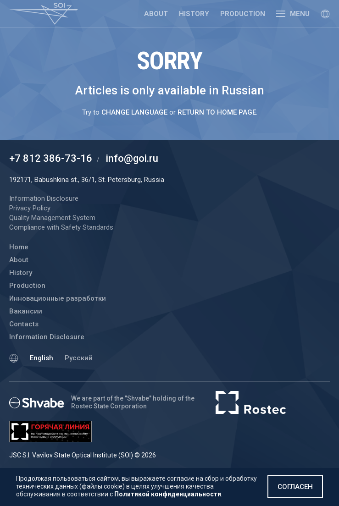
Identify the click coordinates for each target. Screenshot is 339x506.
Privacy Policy (29, 208)
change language (134, 112)
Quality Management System (52, 218)
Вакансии (25, 311)
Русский (79, 358)
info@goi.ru (132, 158)
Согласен (295, 487)
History (194, 14)
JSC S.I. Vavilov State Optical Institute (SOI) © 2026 (82, 455)
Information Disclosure (46, 337)
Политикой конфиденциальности (167, 494)
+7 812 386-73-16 (50, 158)
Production (242, 14)
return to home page (217, 112)
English (41, 358)
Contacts (24, 324)
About (156, 14)
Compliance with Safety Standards (61, 227)
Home (18, 247)
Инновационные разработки (57, 298)
